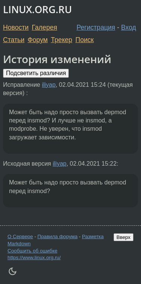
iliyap (48, 85)
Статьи (13, 40)
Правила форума (58, 236)
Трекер (61, 40)
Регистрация (96, 27)
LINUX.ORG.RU (37, 9)
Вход (128, 27)
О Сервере (20, 236)
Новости (16, 27)
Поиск (85, 40)
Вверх (123, 237)
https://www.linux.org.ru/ (34, 257)
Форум (37, 40)
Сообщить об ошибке (33, 251)
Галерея (44, 27)
